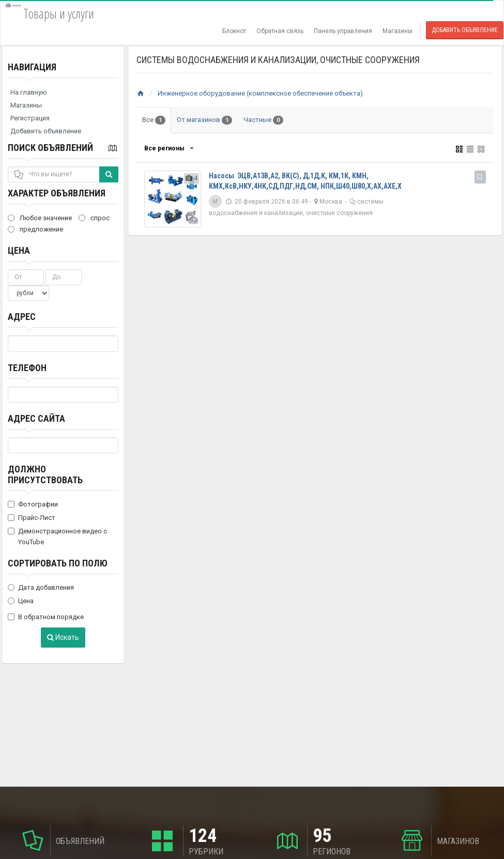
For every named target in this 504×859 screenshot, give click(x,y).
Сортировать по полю (58, 563)
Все (153, 120)
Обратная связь (279, 31)
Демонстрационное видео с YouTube (57, 536)
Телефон (27, 367)
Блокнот (234, 31)
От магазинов (204, 120)
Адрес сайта (36, 418)
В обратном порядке (46, 617)
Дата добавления (41, 587)
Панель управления (343, 31)
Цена (19, 250)
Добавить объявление (465, 30)
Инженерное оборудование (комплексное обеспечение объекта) (260, 93)
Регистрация (30, 118)
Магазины (398, 31)
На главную (28, 92)
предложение (35, 229)
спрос (94, 218)
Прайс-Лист (31, 517)
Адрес (22, 316)
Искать (63, 637)
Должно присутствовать (45, 474)
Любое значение (40, 218)
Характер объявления (56, 193)
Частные (263, 120)
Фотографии (33, 504)
